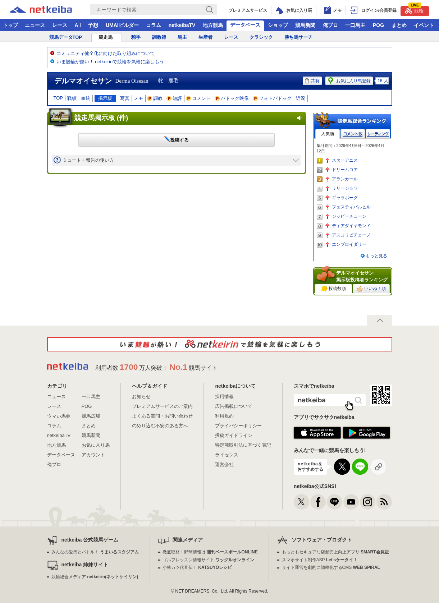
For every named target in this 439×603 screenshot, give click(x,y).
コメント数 (352, 134)
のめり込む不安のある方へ (160, 425)
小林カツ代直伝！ (197, 567)
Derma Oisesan (131, 81)
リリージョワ (345, 188)
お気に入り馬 (96, 445)
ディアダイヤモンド (351, 225)
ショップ (278, 25)
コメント (198, 98)
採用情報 (224, 396)
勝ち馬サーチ (298, 37)
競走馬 (106, 37)
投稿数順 (333, 289)
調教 (155, 98)
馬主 (182, 37)
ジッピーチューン (349, 216)
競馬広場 (91, 416)
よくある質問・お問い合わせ (162, 416)
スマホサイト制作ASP (320, 559)
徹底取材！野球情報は (210, 551)
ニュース (35, 25)
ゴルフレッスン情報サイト (208, 559)
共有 (312, 80)
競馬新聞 (305, 25)
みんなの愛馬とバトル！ (95, 551)
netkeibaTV (182, 25)
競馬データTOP (65, 37)
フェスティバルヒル (351, 207)
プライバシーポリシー (238, 425)
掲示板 (105, 98)
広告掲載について (233, 406)
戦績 (72, 98)
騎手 (136, 37)
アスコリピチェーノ (351, 235)
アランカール (345, 178)
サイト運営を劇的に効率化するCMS (331, 567)
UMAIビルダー (122, 25)
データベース (245, 25)
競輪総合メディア (94, 576)
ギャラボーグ (345, 197)
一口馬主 (355, 25)
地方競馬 (213, 25)
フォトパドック (272, 98)
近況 (300, 98)
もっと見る (376, 255)
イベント (424, 25)
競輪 (414, 10)
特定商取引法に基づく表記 (243, 445)
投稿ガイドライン (233, 435)
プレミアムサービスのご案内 (162, 406)
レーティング (378, 134)
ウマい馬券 (58, 416)
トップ (10, 25)
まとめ (399, 25)
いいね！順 (371, 289)
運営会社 (224, 464)
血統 (85, 98)
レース (59, 25)
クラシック (261, 37)
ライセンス (226, 454)
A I (78, 25)
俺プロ (330, 25)
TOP (58, 98)
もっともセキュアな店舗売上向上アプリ (335, 551)
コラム (153, 25)
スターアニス (345, 160)
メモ (138, 98)
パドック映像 (232, 98)
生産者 (205, 37)
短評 (174, 98)
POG (378, 25)
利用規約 (224, 416)
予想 (93, 25)
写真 (124, 98)
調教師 (159, 37)
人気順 (327, 134)
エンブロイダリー (349, 244)
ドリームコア (345, 169)
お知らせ (141, 396)
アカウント (93, 454)
